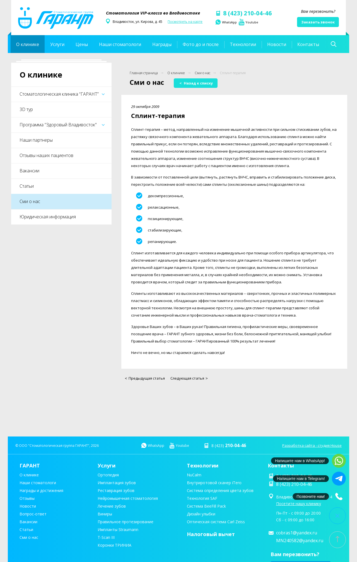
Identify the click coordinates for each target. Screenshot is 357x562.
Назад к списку (196, 83)
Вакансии (29, 171)
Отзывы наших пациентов (46, 155)
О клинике (176, 73)
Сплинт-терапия (233, 73)
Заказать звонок (318, 22)
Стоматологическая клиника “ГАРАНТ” (62, 94)
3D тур (26, 109)
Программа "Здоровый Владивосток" (62, 125)
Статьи (27, 186)
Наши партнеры (36, 140)
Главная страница (144, 73)
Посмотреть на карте (185, 21)
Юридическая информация (48, 217)
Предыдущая (145, 378)
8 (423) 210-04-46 (243, 13)
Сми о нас (30, 201)
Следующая (189, 378)
